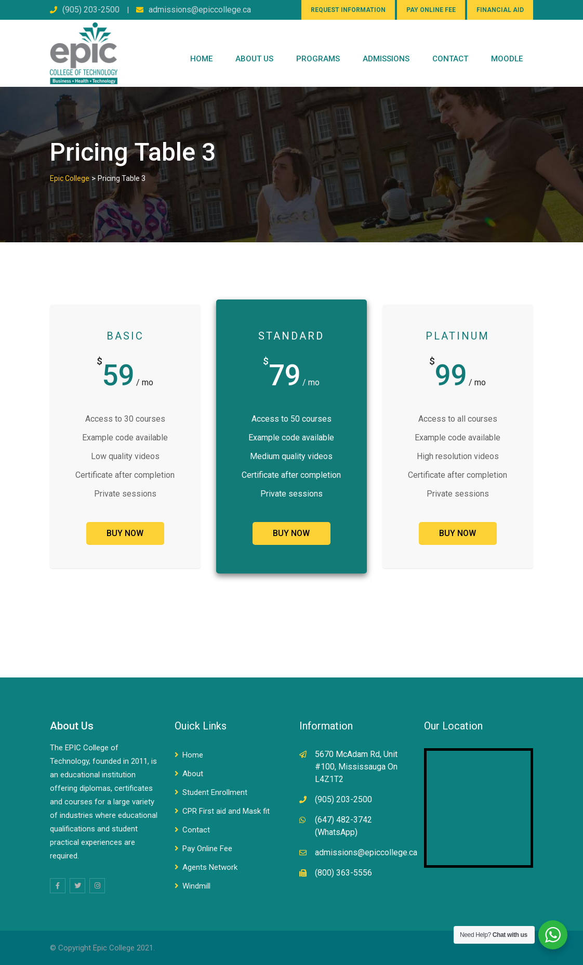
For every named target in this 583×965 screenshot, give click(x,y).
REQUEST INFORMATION (348, 10)
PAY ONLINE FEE (431, 10)
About (192, 773)
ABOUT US (254, 58)
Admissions (386, 58)
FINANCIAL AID (500, 10)
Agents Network (209, 867)
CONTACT (450, 58)
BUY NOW (125, 533)
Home (201, 58)
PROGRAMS (318, 58)
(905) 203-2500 (91, 10)
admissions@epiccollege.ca (200, 10)
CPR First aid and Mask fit (226, 811)
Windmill (196, 886)
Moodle (507, 58)
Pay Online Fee (207, 848)
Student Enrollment (214, 792)
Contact (196, 829)
